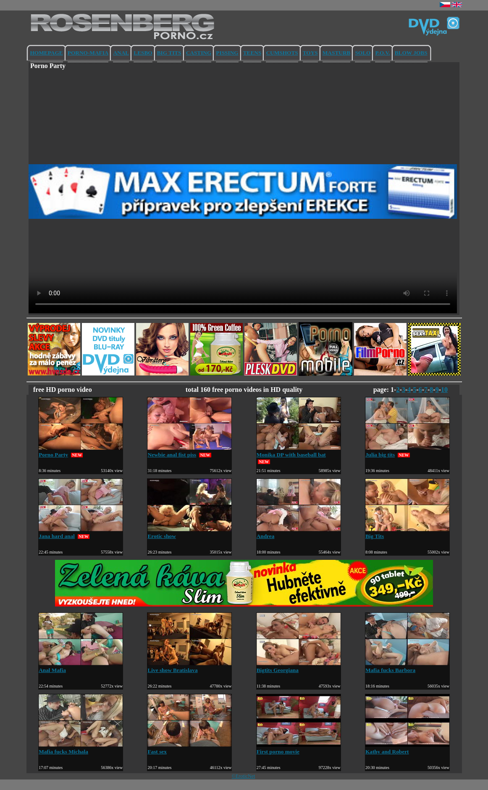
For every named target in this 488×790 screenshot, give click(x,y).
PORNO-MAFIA (88, 53)
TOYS (310, 53)
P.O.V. (382, 53)
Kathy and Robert (407, 748)
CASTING (199, 53)
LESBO (143, 53)
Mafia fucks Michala (81, 748)
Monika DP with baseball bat (299, 451)
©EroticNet (243, 776)
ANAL (121, 53)
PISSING (227, 53)
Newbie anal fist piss (189, 451)
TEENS (252, 53)
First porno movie (299, 748)
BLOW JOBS (411, 53)
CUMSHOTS (282, 53)
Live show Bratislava (189, 666)
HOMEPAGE (46, 53)
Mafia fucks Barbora (407, 666)
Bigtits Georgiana (299, 666)
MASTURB (337, 53)
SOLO (362, 53)
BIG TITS (169, 53)
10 (444, 389)
